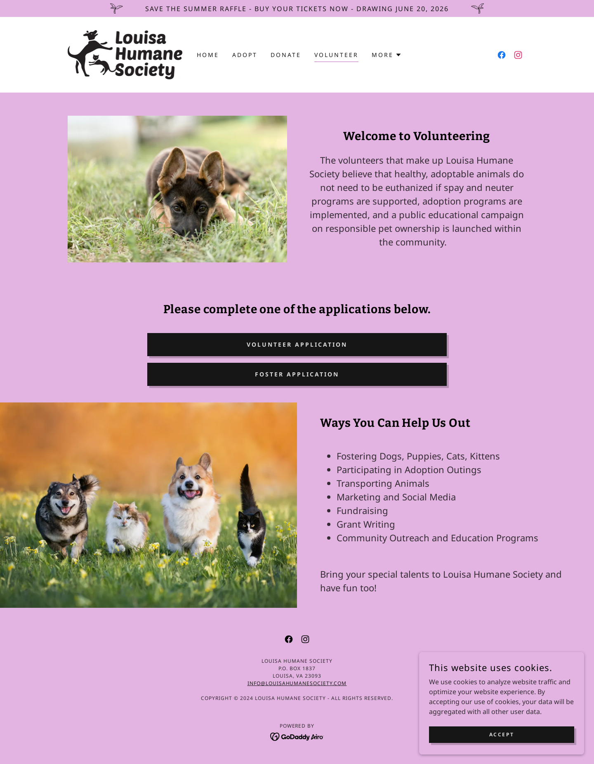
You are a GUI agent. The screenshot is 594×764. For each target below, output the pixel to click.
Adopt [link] (244, 55)
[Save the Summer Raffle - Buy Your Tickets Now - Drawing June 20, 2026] (297, 8)
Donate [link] (286, 55)
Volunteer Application (297, 344)
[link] (125, 54)
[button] (387, 55)
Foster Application (297, 374)
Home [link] (208, 55)
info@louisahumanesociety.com (297, 683)
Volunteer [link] (336, 55)
